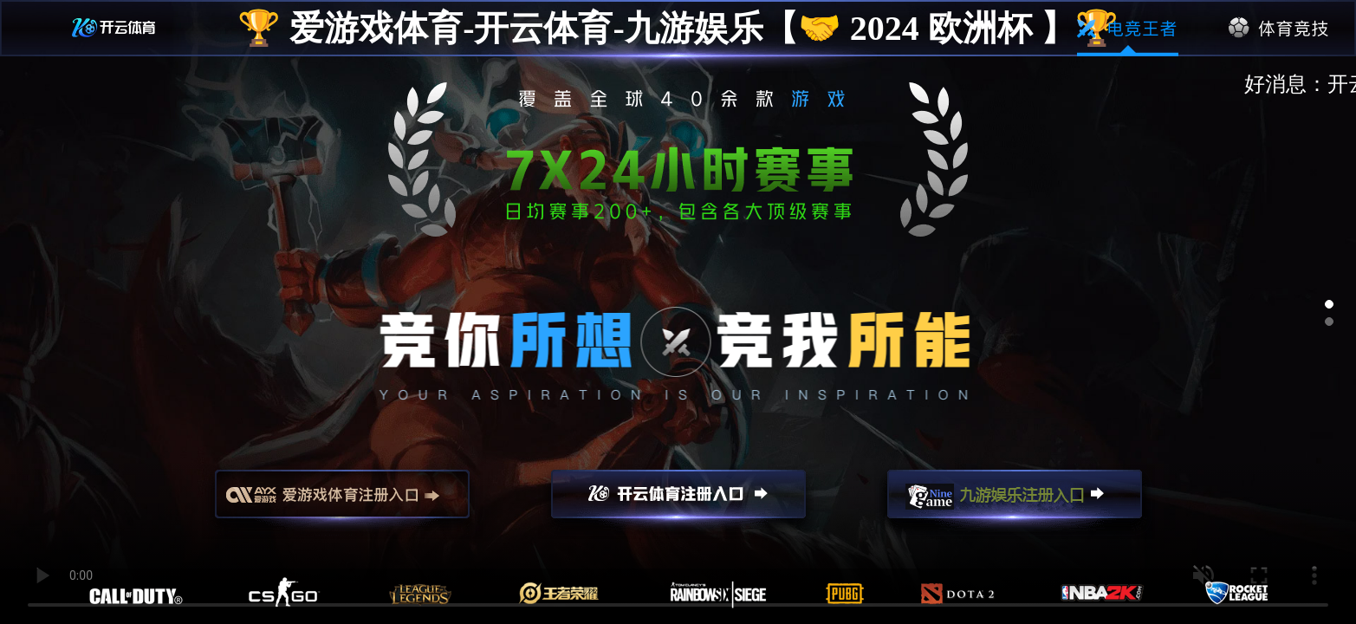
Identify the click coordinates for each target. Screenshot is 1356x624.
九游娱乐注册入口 (1014, 502)
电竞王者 (1127, 28)
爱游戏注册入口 (342, 502)
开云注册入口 (678, 502)
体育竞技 (1279, 28)
